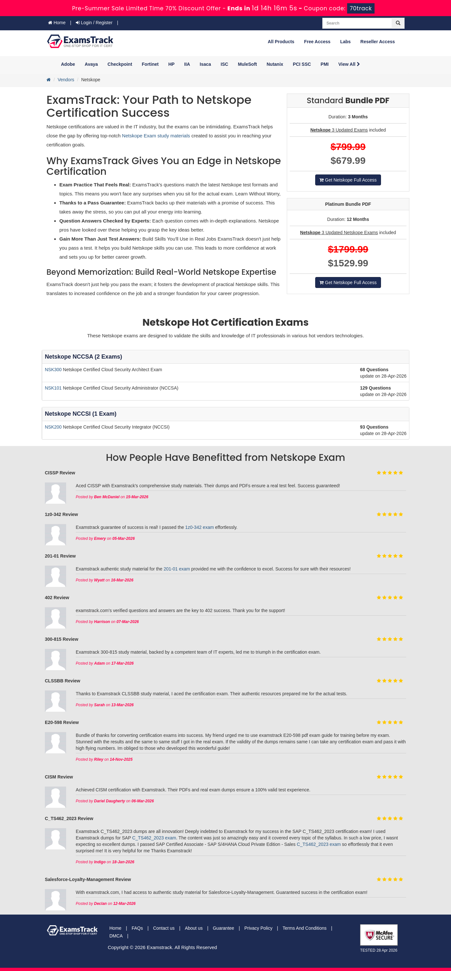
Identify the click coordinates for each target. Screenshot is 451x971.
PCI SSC (302, 64)
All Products (281, 41)
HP (171, 64)
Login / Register (94, 22)
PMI (325, 64)
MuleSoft (247, 64)
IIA (187, 64)
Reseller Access (377, 41)
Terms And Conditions (304, 928)
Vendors (66, 79)
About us (194, 928)
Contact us (164, 928)
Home (56, 22)
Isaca (205, 64)
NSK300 (54, 369)
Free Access (317, 41)
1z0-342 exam (199, 527)
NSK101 (54, 388)
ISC (224, 64)
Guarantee (223, 928)
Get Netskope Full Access (347, 180)
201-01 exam (177, 568)
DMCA (116, 935)
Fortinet (150, 64)
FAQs (137, 928)
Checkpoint (119, 64)
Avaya (91, 64)
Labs (345, 41)
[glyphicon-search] (398, 23)
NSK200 (54, 427)
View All (349, 64)
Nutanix (275, 64)
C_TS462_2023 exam (154, 837)
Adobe (68, 64)
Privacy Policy (258, 928)
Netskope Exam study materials (156, 135)
